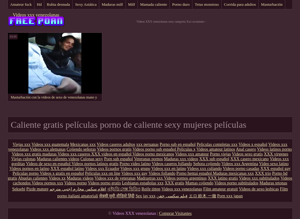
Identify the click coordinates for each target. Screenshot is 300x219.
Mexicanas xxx (83, 144)
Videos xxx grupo (135, 168)
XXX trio (263, 173)
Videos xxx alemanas (48, 149)
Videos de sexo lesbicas (259, 189)
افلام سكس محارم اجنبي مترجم (77, 189)
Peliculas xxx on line (102, 173)
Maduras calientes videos (58, 159)
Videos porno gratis (104, 183)
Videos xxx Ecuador (102, 168)
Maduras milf (112, 4)
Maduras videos (80, 178)
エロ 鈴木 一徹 (202, 196)
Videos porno (75, 183)
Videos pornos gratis (114, 149)
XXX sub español (214, 159)
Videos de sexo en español (48, 163)
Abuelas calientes (33, 178)
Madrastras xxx (150, 178)
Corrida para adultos (240, 4)
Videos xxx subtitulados (259, 178)
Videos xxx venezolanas (36, 14)
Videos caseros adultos (116, 144)
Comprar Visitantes (175, 213)
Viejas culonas (23, 159)
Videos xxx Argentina (239, 163)
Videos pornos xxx (47, 183)
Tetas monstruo (207, 4)
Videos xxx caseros (74, 154)
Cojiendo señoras (81, 149)
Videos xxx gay (134, 173)
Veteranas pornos (148, 159)
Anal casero (246, 149)
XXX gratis (174, 183)
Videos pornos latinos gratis (94, 163)
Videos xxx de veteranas (115, 178)
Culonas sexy (92, 159)
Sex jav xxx (146, 196)
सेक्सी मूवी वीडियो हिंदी (117, 196)
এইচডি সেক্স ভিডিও (124, 189)
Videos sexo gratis (247, 154)
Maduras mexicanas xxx (233, 173)
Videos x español (252, 144)
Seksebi (18, 189)
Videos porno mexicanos (153, 154)
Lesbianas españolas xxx (142, 183)
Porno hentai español (194, 173)
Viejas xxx (21, 144)
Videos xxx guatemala (50, 144)
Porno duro (181, 4)
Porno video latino (135, 163)
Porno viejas (220, 154)
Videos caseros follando (172, 163)
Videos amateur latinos (215, 149)
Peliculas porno (26, 173)
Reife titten (150, 189)
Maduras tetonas (273, 183)
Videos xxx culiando (204, 168)
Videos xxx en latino (168, 168)
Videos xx (57, 178)
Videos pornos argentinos (185, 178)
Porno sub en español (178, 144)
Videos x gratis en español (62, 173)
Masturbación (272, 4)
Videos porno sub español (154, 149)
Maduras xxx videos (181, 159)
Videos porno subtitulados (236, 183)
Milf (131, 4)
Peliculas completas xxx (217, 144)
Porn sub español (118, 159)
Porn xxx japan (230, 196)
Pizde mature (37, 189)
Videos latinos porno (274, 149)
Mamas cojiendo (199, 183)
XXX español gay (276, 168)
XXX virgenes (276, 154)
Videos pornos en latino (29, 168)
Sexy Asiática (85, 4)
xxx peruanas (147, 144)
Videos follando (162, 173)
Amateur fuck (21, 4)
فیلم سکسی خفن (172, 196)
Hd (39, 4)
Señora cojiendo (206, 163)
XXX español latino (67, 168)
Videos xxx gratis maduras (35, 154)
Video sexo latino (274, 163)
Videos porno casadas (241, 168)
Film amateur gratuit (220, 189)
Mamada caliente (153, 4)
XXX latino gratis (223, 178)
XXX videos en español (112, 154)
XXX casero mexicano (249, 159)
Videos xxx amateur (192, 154)
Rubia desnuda (58, 4)
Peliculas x (186, 149)
